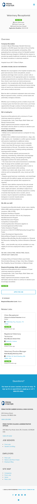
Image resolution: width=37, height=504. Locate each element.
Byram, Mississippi (19, 22)
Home (6, 477)
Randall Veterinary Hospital (19, 26)
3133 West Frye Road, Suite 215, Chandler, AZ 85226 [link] (18, 430)
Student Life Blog (10, 446)
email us (25, 389)
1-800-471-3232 (7, 436)
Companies (8, 473)
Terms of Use (30, 489)
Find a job (8, 444)
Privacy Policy (22, 489)
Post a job (7, 458)
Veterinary (6, 298)
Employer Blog (9, 462)
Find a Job (8, 475)
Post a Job (8, 479)
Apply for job (18, 292)
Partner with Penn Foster (12, 460)
